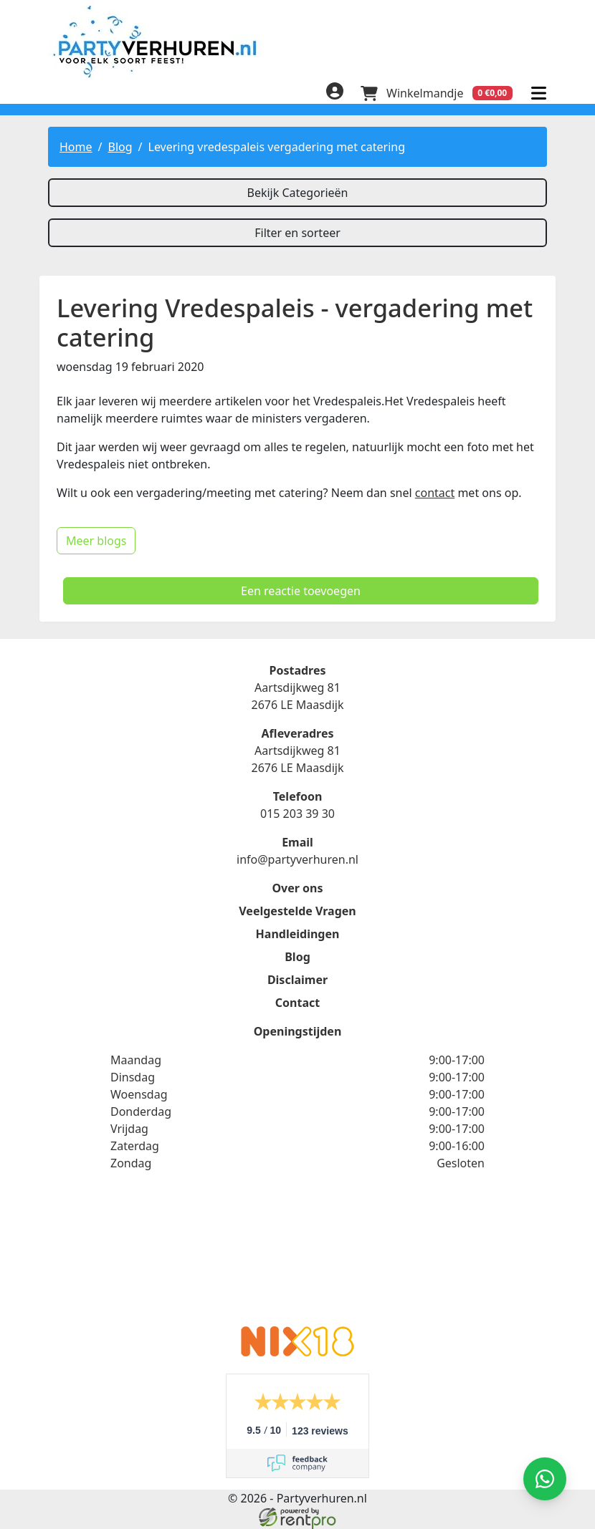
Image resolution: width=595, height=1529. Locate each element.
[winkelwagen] (436, 93)
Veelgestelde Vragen (297, 911)
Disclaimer (297, 980)
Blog (120, 147)
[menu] (538, 93)
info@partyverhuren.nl (297, 859)
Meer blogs (96, 541)
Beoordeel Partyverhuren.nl (297, 1257)
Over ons (297, 888)
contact (434, 493)
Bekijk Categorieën (297, 193)
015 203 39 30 (297, 813)
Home (76, 147)
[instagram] (114, 95)
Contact (297, 1003)
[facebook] (56, 95)
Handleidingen (298, 934)
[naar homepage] (297, 41)
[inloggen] (335, 93)
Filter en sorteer (297, 233)
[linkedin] (85, 95)
